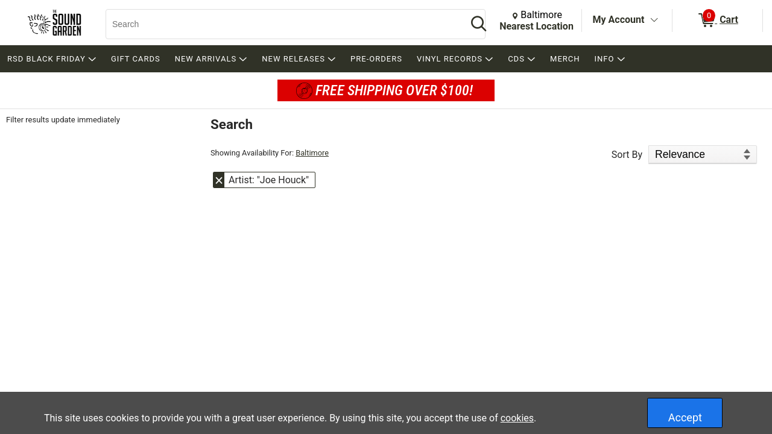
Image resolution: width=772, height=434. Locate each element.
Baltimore (312, 152)
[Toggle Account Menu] (654, 20)
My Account (619, 19)
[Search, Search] (280, 24)
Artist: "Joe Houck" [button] (269, 180)
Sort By (627, 154)
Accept (685, 417)
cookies (517, 418)
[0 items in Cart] (717, 20)
